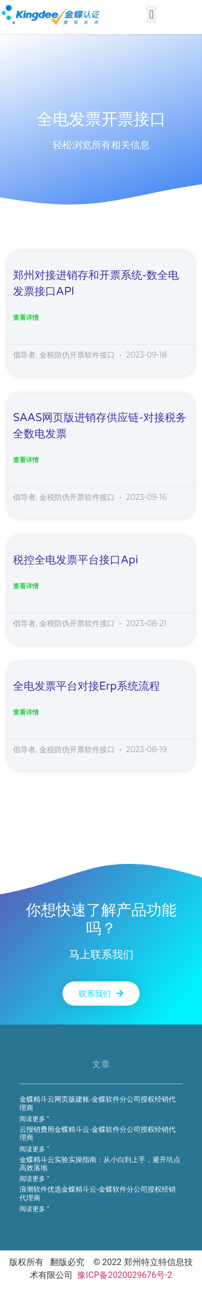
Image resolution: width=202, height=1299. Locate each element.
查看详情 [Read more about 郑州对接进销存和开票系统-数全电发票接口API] (26, 317)
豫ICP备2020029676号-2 (124, 1275)
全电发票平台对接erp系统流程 (86, 686)
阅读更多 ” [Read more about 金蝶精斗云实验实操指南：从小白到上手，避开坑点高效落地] (34, 1179)
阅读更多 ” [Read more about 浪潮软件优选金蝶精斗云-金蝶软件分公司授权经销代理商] (34, 1209)
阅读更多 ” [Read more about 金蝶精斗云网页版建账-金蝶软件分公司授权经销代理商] (34, 1119)
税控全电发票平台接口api (75, 560)
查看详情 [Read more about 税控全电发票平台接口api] (26, 586)
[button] (152, 14)
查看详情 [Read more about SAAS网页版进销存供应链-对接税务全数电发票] (26, 460)
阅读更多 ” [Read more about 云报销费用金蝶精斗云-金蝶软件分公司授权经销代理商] (34, 1149)
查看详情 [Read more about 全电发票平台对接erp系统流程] (26, 712)
